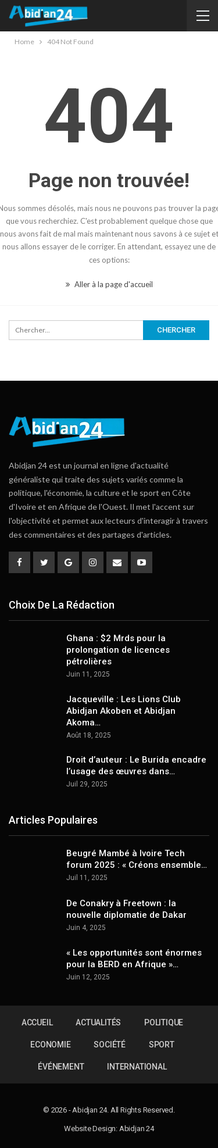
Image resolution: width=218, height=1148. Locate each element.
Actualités (98, 1022)
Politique (163, 1022)
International (136, 1066)
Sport (161, 1044)
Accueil (37, 1022)
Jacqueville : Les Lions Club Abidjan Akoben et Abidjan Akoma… (123, 711)
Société (110, 1044)
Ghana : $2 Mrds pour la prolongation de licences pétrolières (118, 650)
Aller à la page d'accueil (109, 284)
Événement (61, 1066)
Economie (50, 1044)
